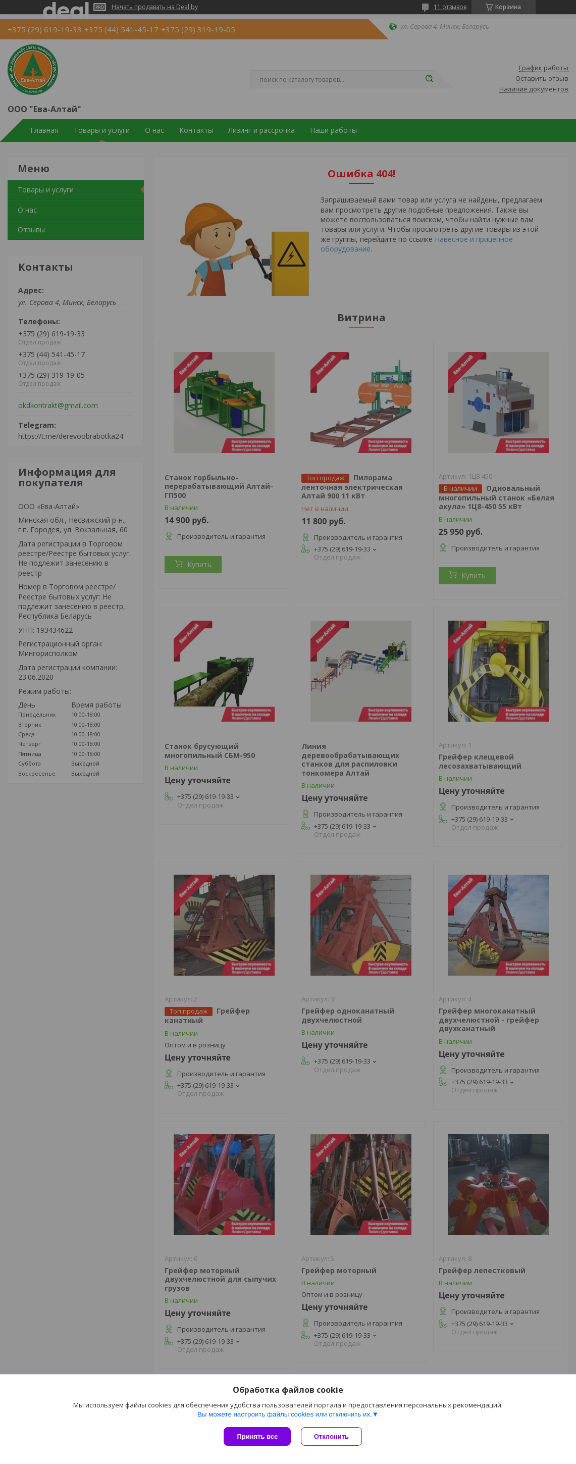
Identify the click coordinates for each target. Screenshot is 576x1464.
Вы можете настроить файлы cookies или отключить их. (284, 1414)
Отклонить (331, 1436)
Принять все (257, 1436)
